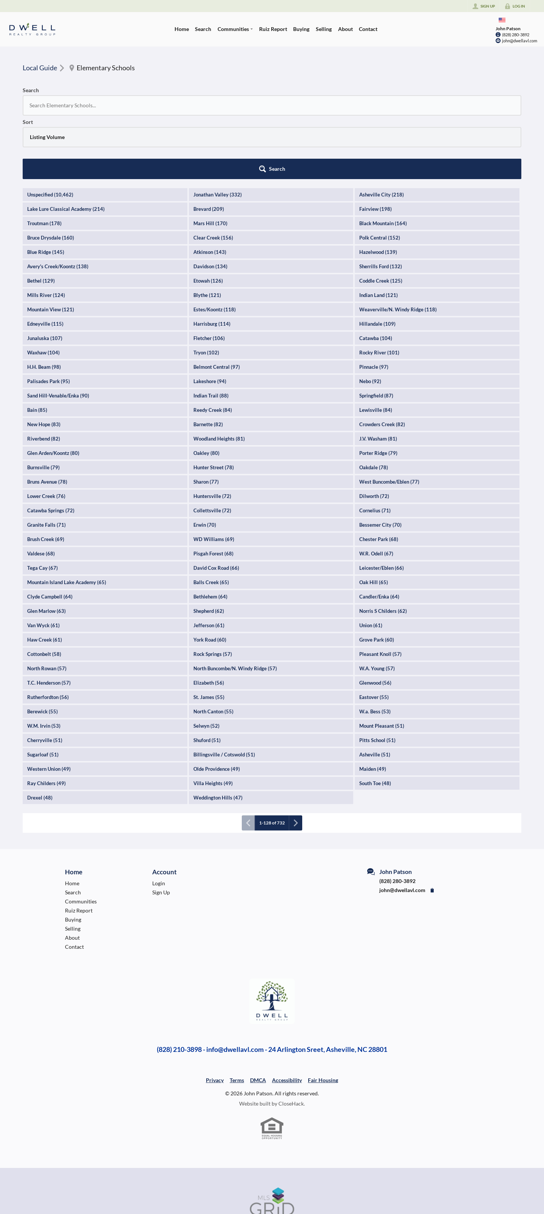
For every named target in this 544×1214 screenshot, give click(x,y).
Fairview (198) (375, 145)
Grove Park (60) (376, 576)
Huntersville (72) (212, 433)
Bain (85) (37, 346)
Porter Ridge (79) (378, 390)
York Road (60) (209, 576)
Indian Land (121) (378, 232)
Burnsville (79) (43, 404)
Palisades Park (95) (48, 318)
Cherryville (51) (44, 677)
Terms (237, 1016)
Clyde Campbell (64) (50, 533)
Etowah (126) (208, 217)
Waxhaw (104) (43, 289)
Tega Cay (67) (42, 504)
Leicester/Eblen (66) (381, 504)
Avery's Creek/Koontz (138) (57, 203)
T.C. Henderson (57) (49, 619)
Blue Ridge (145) (45, 189)
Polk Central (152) (379, 174)
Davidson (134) (210, 203)
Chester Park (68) (378, 476)
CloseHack (291, 1040)
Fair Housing (323, 1016)
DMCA (258, 1016)
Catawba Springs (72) (50, 447)
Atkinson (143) (209, 189)
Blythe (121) (207, 232)
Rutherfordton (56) (48, 634)
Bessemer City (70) (380, 461)
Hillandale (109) (377, 260)
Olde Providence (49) (216, 705)
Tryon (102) (206, 289)
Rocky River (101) (379, 289)
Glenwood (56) (375, 619)
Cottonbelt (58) (44, 591)
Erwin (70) (204, 461)
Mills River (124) (46, 232)
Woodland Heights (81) (219, 375)
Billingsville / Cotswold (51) (224, 691)
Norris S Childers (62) (383, 547)
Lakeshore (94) (209, 318)
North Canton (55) (213, 648)
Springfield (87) (376, 332)
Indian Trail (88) (211, 332)
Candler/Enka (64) (379, 533)
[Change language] (502, 20)
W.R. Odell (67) (376, 490)
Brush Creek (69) (45, 476)
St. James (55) (208, 634)
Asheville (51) (374, 691)
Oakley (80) (206, 390)
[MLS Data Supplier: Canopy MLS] (272, 1138)
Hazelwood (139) (378, 189)
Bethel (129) (41, 217)
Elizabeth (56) (208, 619)
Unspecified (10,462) (50, 131)
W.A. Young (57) (377, 605)
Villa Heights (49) (213, 720)
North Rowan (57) (46, 605)
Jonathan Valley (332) (217, 131)
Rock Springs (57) (212, 591)
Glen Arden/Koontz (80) (53, 390)
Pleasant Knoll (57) (380, 591)
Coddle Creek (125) (380, 217)
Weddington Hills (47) (218, 734)
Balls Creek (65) (211, 519)
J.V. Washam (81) (378, 375)
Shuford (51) (207, 677)
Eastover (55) (374, 634)
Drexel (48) (40, 734)
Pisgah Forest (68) (213, 490)
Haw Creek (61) (44, 576)
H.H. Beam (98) (44, 303)
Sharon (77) (206, 418)
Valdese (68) (41, 490)
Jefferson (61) (208, 562)
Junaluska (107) (44, 275)
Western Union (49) (49, 705)
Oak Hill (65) (373, 519)
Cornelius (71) (375, 447)
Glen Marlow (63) (46, 547)
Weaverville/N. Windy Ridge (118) (398, 246)
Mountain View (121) (50, 246)
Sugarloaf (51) (43, 691)
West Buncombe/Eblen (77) (389, 418)
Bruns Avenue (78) (47, 418)
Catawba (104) (375, 275)
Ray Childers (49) (46, 720)
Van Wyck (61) (43, 562)
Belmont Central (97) (216, 303)
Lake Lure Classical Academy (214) (66, 145)
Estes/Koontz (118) (214, 246)
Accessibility (287, 1016)
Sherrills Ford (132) (380, 203)
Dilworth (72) (374, 433)
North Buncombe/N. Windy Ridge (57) (235, 605)
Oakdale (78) (373, 404)
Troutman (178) (44, 160)
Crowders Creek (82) (382, 361)
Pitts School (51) (377, 677)
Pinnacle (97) (373, 303)
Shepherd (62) (208, 547)
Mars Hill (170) (210, 160)
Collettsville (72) (212, 447)
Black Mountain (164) (383, 160)
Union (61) (370, 562)
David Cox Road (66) (216, 504)
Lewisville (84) (375, 346)
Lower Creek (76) (46, 433)
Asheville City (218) (381, 131)
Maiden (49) (372, 705)
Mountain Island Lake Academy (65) (66, 519)
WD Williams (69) (213, 476)
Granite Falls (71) (46, 461)
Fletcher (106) (209, 275)
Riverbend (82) (43, 375)
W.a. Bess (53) (375, 648)
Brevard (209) (208, 145)
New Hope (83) (43, 361)
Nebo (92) (370, 318)
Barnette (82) (208, 361)
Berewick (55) (42, 648)
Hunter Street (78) (213, 404)
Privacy (215, 1016)
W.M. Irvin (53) (43, 662)
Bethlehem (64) (210, 533)
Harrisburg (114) (211, 260)
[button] (500, 105)
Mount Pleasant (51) (381, 662)
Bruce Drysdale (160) (50, 174)
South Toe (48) (375, 720)
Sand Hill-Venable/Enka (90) (58, 332)
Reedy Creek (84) (212, 346)
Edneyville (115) (45, 260)
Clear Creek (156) (213, 174)
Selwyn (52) (206, 662)
